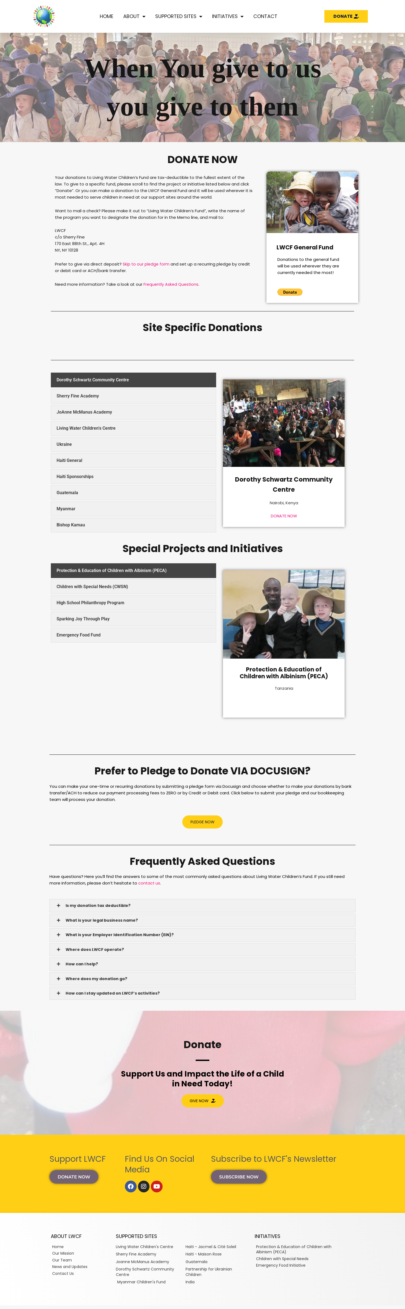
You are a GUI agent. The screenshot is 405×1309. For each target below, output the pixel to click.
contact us (149, 883)
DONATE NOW (283, 516)
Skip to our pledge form (147, 264)
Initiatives (227, 16)
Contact (265, 16)
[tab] (133, 380)
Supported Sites (178, 16)
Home (106, 16)
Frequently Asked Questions (171, 284)
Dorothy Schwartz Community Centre (284, 484)
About (134, 16)
